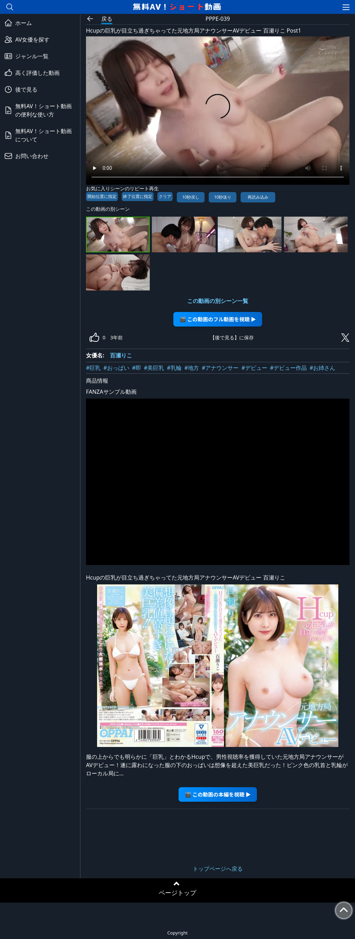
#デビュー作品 (288, 367)
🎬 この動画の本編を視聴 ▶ (218, 794)
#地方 (191, 367)
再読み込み (258, 197)
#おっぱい (116, 367)
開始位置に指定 (101, 196)
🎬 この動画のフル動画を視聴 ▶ (218, 319)
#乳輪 (174, 367)
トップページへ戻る (218, 868)
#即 (136, 367)
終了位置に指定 (137, 196)
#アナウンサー (220, 367)
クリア (165, 196)
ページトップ (177, 892)
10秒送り (222, 197)
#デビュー (254, 367)
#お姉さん (322, 367)
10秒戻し (190, 197)
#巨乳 (93, 367)
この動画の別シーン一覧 (217, 301)
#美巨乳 (154, 367)
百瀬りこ (121, 355)
